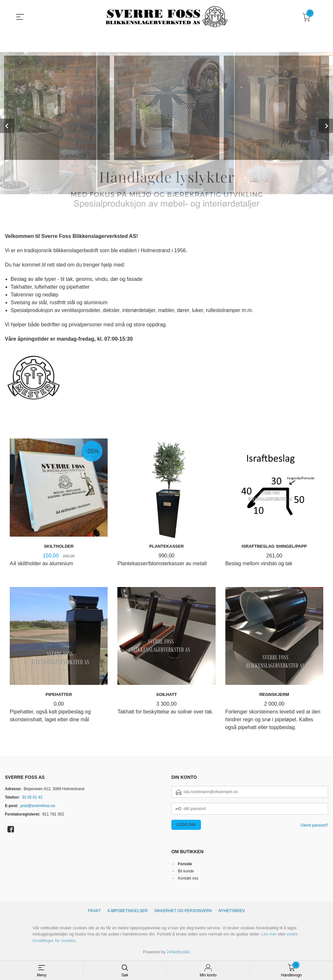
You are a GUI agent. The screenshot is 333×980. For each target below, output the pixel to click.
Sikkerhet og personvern (183, 910)
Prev (7, 126)
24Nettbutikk (178, 951)
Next (326, 126)
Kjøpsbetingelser (128, 910)
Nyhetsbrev (232, 910)
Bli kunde (186, 871)
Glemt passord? (314, 825)
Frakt (94, 910)
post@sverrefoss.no (37, 806)
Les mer (268, 934)
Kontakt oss (188, 878)
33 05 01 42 (32, 797)
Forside (185, 864)
